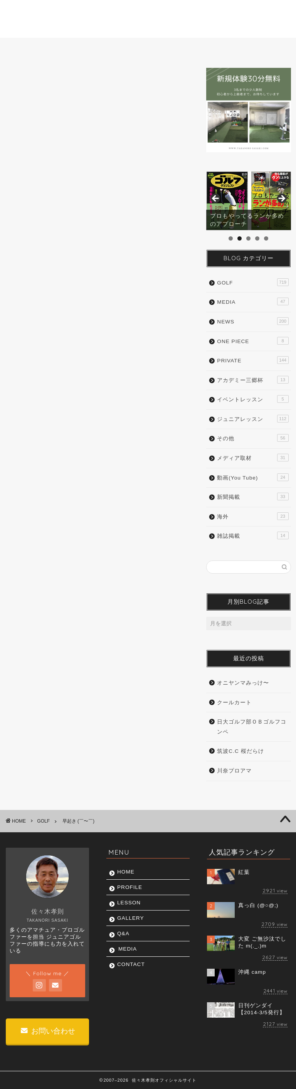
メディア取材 (252, 457)
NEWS (252, 321)
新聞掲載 (252, 496)
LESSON (107, 48)
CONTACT (264, 48)
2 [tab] (239, 238)
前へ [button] (216, 199)
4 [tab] (257, 238)
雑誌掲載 (252, 535)
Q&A (189, 48)
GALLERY (150, 48)
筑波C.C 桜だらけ (240, 751)
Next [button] (281, 199)
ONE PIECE (252, 341)
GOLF (21, 79)
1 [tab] (231, 238)
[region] (248, 201)
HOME (26, 48)
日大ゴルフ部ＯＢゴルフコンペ (251, 727)
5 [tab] (266, 238)
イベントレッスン (252, 399)
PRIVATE (252, 360)
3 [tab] (248, 238)
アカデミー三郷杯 (252, 380)
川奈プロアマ (234, 771)
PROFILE (65, 48)
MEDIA (223, 48)
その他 (252, 438)
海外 (252, 516)
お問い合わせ (48, 1031)
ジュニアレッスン (252, 418)
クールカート (234, 702)
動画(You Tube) (252, 477)
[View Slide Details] (248, 201)
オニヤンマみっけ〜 (243, 683)
